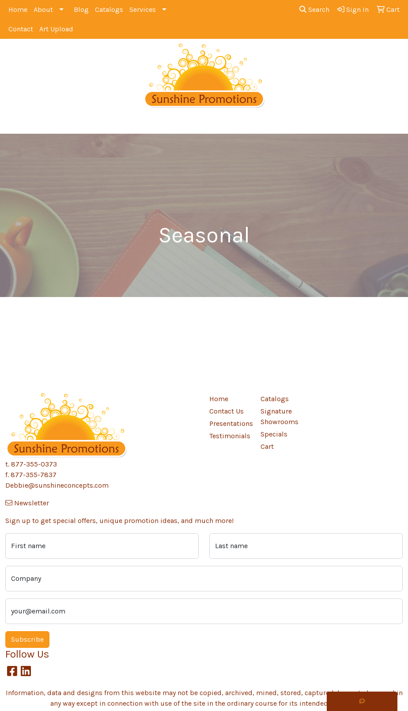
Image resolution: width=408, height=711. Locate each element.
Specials (274, 434)
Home (17, 9)
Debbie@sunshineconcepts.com (57, 485)
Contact (20, 29)
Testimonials (229, 436)
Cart (267, 446)
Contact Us (226, 411)
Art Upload (56, 29)
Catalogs (109, 9)
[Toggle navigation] (13, 123)
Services (142, 9)
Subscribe (27, 639)
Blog (81, 9)
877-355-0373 (34, 464)
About (43, 9)
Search (314, 9)
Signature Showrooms (279, 416)
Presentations (229, 423)
